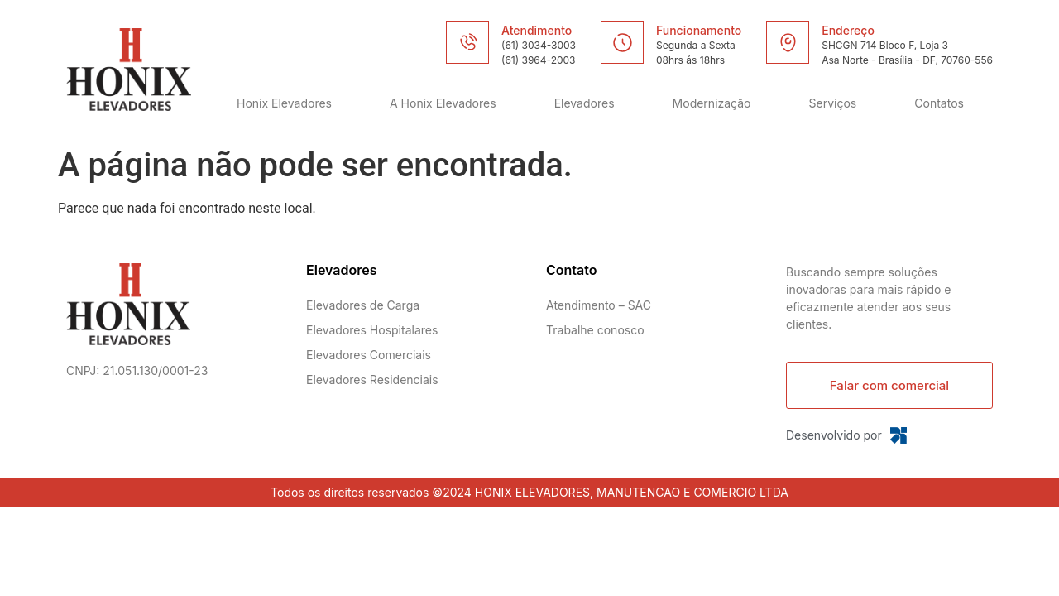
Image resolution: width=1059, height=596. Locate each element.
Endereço (848, 30)
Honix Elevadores (284, 103)
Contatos (939, 103)
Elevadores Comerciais (368, 355)
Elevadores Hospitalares (372, 330)
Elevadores (584, 103)
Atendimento (536, 30)
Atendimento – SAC (598, 305)
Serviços (833, 103)
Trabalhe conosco (595, 330)
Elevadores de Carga (362, 305)
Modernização (712, 103)
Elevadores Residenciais (372, 379)
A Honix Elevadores (443, 103)
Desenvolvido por (834, 435)
